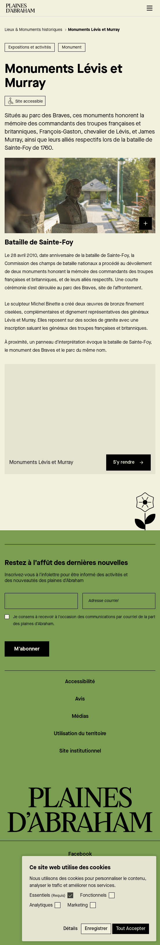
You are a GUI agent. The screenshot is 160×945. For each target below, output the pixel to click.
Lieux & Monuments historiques (36, 29)
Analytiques (41, 905)
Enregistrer (96, 928)
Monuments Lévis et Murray (94, 29)
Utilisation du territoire (80, 734)
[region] (80, 410)
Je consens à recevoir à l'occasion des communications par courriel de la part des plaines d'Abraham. (84, 620)
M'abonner (27, 649)
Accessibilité (80, 682)
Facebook (80, 854)
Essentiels (47, 895)
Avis (80, 699)
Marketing (77, 905)
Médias (80, 716)
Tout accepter (130, 928)
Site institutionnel (80, 751)
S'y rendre (128, 465)
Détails (70, 928)
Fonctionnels (93, 895)
